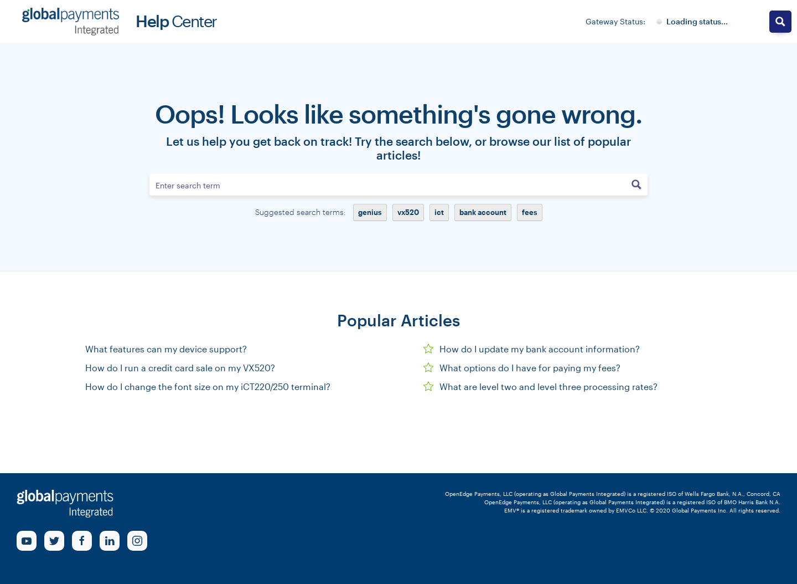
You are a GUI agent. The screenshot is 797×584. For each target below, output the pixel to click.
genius (370, 212)
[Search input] (388, 184)
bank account (482, 212)
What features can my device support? (166, 349)
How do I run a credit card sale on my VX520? (180, 367)
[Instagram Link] (137, 541)
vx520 (408, 212)
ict (439, 212)
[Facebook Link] (82, 541)
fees (529, 212)
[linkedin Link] (110, 541)
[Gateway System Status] (692, 21)
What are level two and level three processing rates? (540, 386)
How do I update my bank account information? (531, 349)
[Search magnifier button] (636, 184)
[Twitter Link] (54, 541)
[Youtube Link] (27, 541)
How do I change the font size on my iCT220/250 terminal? (207, 386)
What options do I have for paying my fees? (521, 367)
